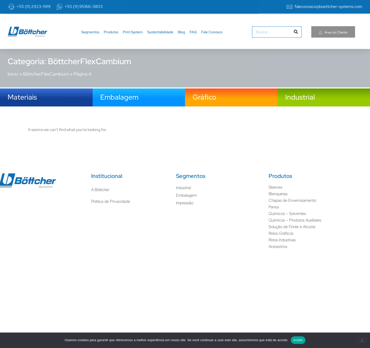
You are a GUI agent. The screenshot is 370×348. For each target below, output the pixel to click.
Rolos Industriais (241, 240)
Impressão (144, 203)
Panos (233, 207)
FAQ (193, 35)
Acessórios (237, 246)
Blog (181, 35)
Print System (133, 35)
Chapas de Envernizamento (252, 200)
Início (13, 69)
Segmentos (90, 35)
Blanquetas (237, 193)
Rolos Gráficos (240, 233)
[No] (362, 340)
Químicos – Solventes (246, 213)
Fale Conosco (211, 35)
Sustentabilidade (160, 35)
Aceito (298, 340)
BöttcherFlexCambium (46, 69)
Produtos (111, 35)
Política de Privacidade (70, 201)
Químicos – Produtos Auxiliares (254, 220)
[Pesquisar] (295, 35)
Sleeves (235, 187)
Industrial (142, 187)
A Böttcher (60, 189)
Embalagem (145, 195)
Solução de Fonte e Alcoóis (251, 226)
